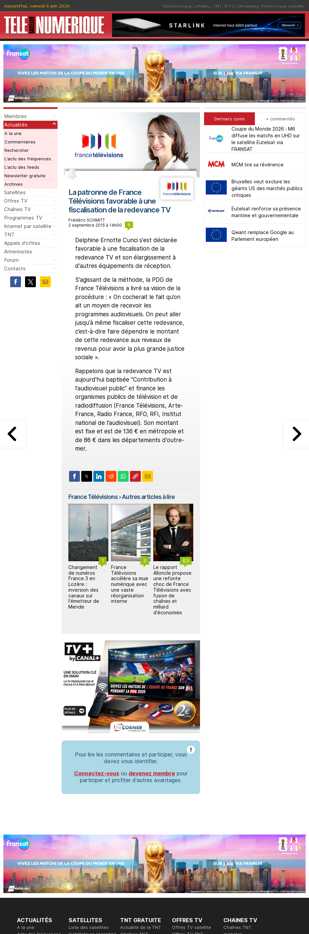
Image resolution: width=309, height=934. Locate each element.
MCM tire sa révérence (257, 164)
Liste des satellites (89, 800)
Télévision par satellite (186, 5)
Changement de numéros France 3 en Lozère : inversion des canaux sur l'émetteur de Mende (83, 587)
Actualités (15, 124)
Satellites (15, 192)
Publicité (129, 868)
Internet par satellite (283, 5)
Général (128, 875)
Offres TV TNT (187, 807)
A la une (13, 133)
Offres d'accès (84, 875)
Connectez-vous (96, 646)
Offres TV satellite (191, 800)
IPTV (229, 5)
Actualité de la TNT (140, 800)
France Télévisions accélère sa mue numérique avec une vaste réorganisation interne (129, 584)
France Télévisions (93, 496)
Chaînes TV (17, 209)
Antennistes (18, 251)
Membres (15, 116)
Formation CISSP (189, 868)
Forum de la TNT (137, 834)
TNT (217, 5)
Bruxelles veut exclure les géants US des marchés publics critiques (267, 188)
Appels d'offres (22, 243)
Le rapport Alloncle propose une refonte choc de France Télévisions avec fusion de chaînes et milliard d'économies (172, 589)
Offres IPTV (184, 814)
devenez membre (152, 646)
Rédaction (130, 861)
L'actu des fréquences (27, 158)
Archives (13, 184)
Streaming (248, 5)
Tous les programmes (40, 888)
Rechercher (16, 150)
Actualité (78, 868)
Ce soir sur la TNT (36, 882)
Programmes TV (23, 217)
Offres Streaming (190, 821)
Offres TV (15, 201)
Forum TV (233, 827)
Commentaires (20, 141)
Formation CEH (187, 861)
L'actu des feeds (21, 167)
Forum (11, 260)
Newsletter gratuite (25, 175)
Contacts (15, 268)
